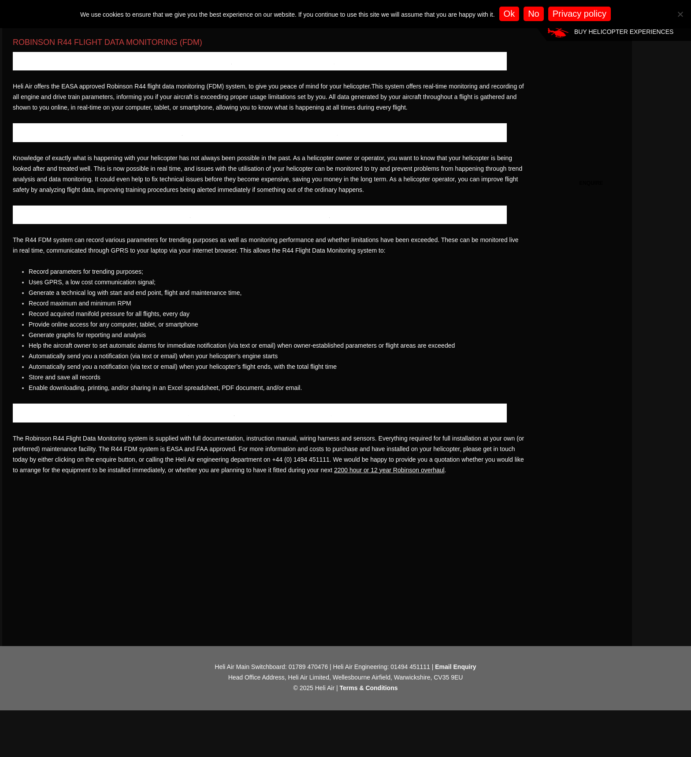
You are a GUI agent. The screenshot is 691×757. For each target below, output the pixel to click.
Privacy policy (579, 13)
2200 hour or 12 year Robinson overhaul (88, 634)
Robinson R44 (95, 56)
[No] (680, 14)
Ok (509, 13)
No (533, 13)
